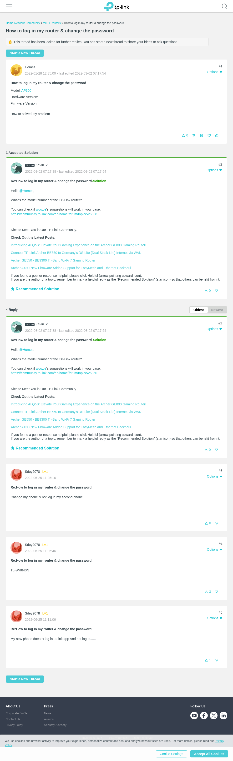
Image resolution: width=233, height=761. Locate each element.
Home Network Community (23, 23)
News (47, 713)
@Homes (26, 191)
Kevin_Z (41, 165)
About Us (13, 706)
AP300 (26, 90)
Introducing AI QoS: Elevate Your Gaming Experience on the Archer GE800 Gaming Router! (78, 245)
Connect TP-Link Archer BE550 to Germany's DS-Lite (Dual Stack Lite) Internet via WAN (76, 253)
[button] (217, 135)
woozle (41, 209)
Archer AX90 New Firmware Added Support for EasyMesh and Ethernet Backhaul (71, 268)
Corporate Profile (16, 713)
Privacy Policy (14, 725)
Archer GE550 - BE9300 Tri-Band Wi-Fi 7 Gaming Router (53, 260)
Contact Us (13, 719)
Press (48, 706)
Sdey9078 (32, 472)
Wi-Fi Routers (52, 23)
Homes (30, 67)
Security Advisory (55, 725)
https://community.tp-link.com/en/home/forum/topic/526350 (54, 214)
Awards (49, 719)
